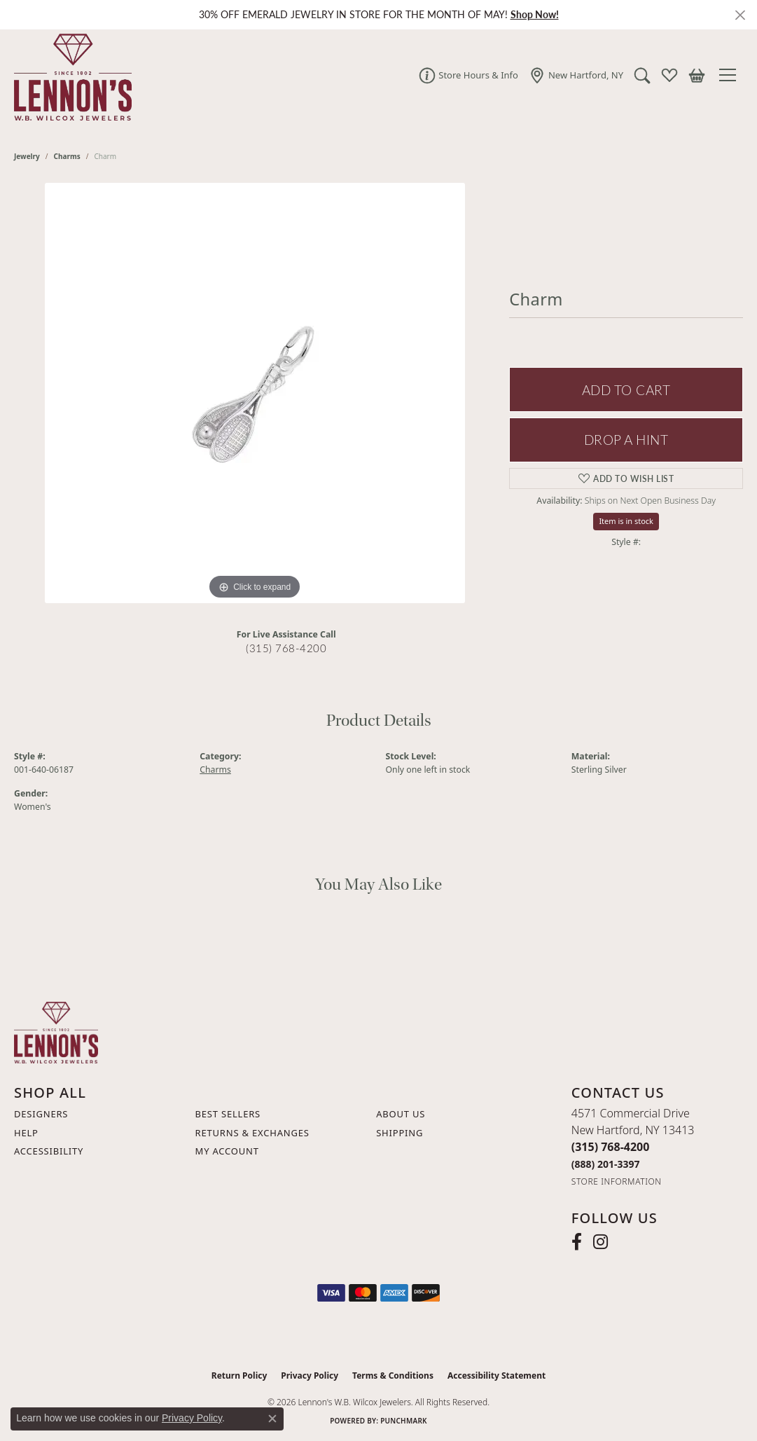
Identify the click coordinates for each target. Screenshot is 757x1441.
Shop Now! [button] (535, 14)
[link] (468, 75)
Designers (41, 1114)
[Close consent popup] (272, 1418)
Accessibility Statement (496, 1375)
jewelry (27, 156)
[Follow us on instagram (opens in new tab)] (600, 1242)
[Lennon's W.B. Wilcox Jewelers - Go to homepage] (56, 1031)
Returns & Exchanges (252, 1133)
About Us (400, 1114)
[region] (255, 393)
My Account (227, 1151)
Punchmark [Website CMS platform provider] (403, 1421)
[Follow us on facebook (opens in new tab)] (576, 1242)
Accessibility (48, 1151)
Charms (67, 156)
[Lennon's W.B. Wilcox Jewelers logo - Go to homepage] (69, 74)
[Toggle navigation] (731, 75)
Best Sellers (228, 1114)
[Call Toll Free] (605, 1164)
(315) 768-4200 (286, 648)
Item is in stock (626, 521)
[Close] (740, 15)
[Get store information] (616, 1181)
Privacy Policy (309, 1375)
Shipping (399, 1133)
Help (26, 1133)
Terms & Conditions (392, 1375)
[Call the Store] (610, 1146)
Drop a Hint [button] (626, 439)
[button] (642, 75)
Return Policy (239, 1375)
